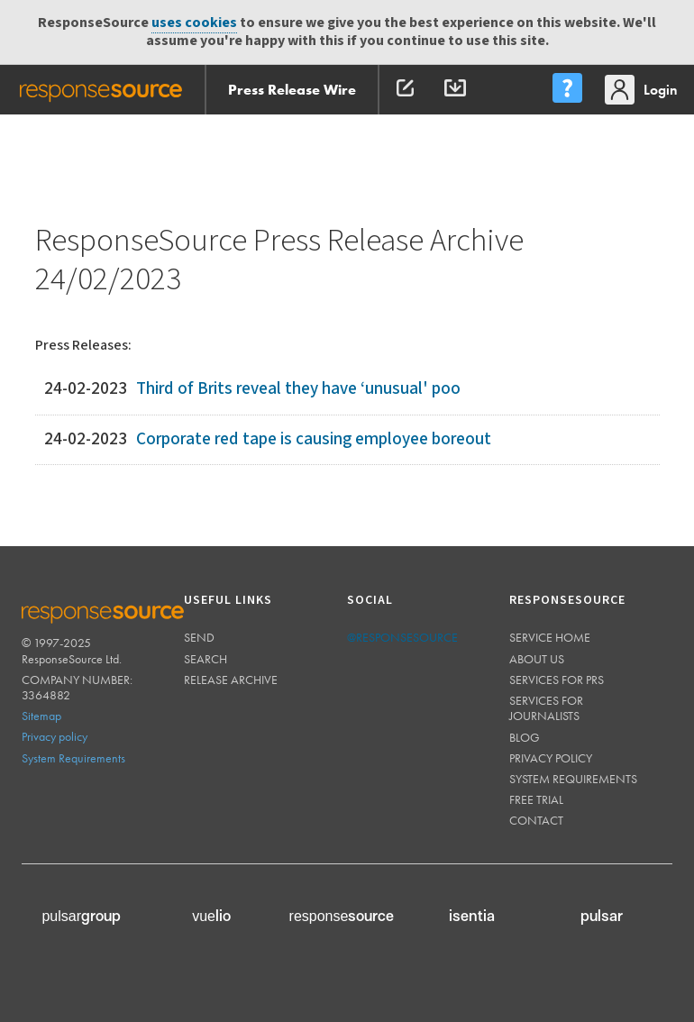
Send (199, 637)
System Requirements (73, 758)
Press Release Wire (292, 89)
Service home (549, 637)
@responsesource (402, 637)
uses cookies (194, 23)
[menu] (567, 89)
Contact (536, 820)
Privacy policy (54, 736)
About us (536, 659)
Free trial (536, 799)
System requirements (573, 779)
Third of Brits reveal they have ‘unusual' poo (298, 389)
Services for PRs (556, 679)
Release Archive (231, 679)
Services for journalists (546, 708)
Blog (524, 737)
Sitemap (41, 715)
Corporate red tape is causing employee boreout (313, 439)
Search (205, 659)
